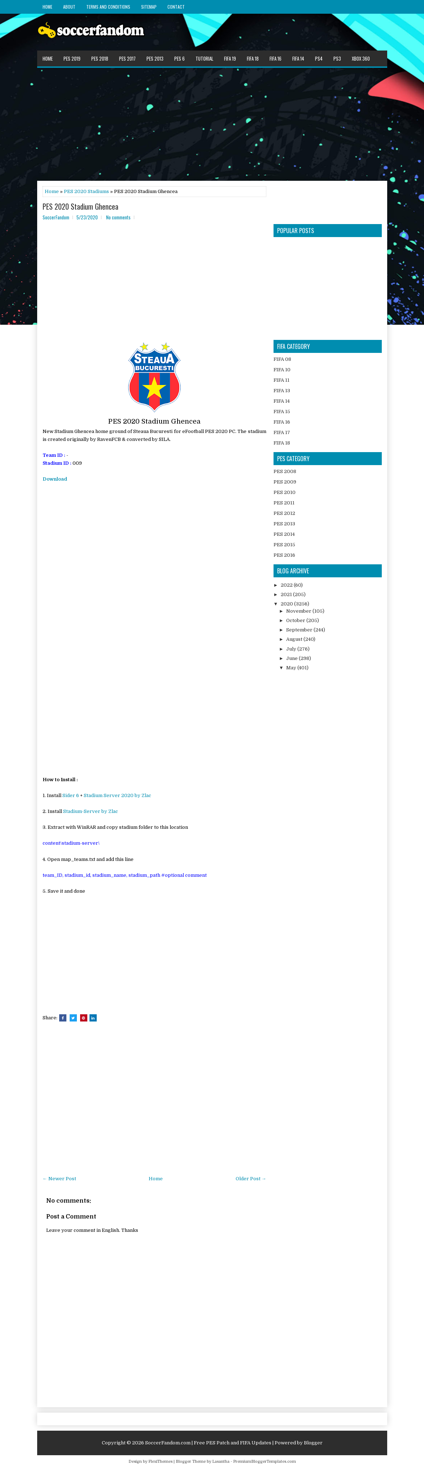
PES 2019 (72, 58)
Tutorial (204, 58)
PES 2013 (155, 58)
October (296, 620)
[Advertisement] (212, 123)
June (292, 658)
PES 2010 (285, 492)
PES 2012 (284, 513)
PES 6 (179, 58)
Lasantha (221, 1461)
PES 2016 (284, 555)
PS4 (319, 58)
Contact (176, 7)
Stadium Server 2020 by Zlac (117, 795)
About (69, 7)
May (291, 667)
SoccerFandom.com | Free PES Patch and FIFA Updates (208, 1442)
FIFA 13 (282, 390)
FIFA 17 (282, 432)
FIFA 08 (282, 359)
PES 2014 (284, 534)
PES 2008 (285, 471)
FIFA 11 (281, 380)
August (294, 639)
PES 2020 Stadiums (86, 191)
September (300, 630)
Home (47, 7)
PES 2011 (284, 503)
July (291, 649)
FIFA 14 (298, 58)
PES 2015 (284, 544)
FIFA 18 (253, 58)
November (299, 611)
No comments (118, 217)
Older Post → (251, 1178)
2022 (287, 585)
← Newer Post (59, 1178)
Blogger (313, 1442)
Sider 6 (70, 795)
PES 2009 (285, 482)
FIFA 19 (230, 58)
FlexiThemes (160, 1461)
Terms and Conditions (108, 7)
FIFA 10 (282, 369)
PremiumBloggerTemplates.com (264, 1461)
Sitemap (149, 7)
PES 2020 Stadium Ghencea (80, 206)
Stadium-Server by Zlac (90, 811)
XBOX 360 (361, 58)
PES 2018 (99, 58)
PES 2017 (127, 58)
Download (55, 479)
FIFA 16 (275, 58)
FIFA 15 (282, 411)
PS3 (337, 58)
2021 (287, 594)
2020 (287, 604)
